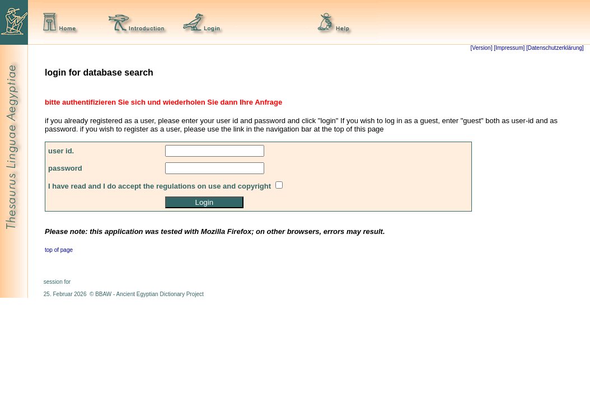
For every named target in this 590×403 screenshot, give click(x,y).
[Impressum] (509, 48)
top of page (59, 250)
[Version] (482, 48)
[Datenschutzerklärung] (554, 48)
